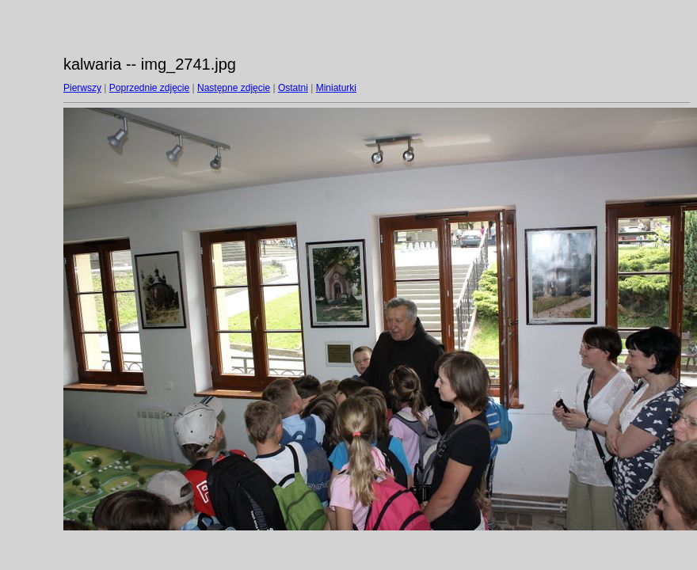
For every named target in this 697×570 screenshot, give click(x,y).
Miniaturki (336, 87)
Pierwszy (82, 87)
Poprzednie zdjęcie (149, 87)
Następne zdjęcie (233, 87)
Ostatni (293, 87)
